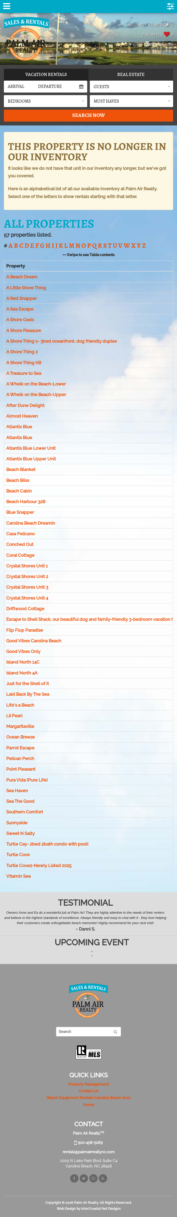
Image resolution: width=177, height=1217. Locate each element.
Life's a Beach (20, 705)
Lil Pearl (14, 715)
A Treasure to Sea (23, 373)
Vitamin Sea (18, 876)
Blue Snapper (20, 512)
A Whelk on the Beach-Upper (36, 394)
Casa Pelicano (20, 533)
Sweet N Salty (20, 833)
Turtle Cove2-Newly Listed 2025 (38, 865)
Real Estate (131, 74)
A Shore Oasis (20, 319)
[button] (131, 87)
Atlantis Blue (19, 426)
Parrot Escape (20, 747)
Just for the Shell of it (27, 683)
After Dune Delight (25, 405)
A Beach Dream (22, 276)
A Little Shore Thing (26, 287)
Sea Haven (17, 790)
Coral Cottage (20, 555)
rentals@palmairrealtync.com (89, 1152)
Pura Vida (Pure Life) (27, 780)
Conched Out (19, 544)
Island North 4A (22, 673)
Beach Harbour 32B (25, 501)
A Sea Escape (19, 309)
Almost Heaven (22, 416)
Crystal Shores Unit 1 (27, 565)
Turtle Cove (18, 854)
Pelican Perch (20, 758)
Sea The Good (20, 801)
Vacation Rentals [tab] (46, 74)
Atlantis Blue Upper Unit (31, 458)
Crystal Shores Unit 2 (27, 576)
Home (88, 1104)
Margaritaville (20, 726)
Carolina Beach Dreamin (30, 523)
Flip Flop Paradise (24, 630)
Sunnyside (16, 822)
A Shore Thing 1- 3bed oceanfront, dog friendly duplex (61, 341)
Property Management (88, 1084)
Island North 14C (23, 662)
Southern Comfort (24, 812)
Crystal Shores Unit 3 (27, 587)
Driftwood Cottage (25, 608)
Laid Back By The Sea (27, 694)
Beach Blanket (20, 469)
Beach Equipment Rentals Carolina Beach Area (88, 1097)
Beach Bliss (17, 480)
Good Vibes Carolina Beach (33, 640)
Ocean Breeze (20, 737)
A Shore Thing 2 (22, 351)
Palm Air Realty (26, 39)
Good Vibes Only (23, 651)
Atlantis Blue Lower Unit (31, 448)
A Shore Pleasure (23, 330)
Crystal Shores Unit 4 (27, 598)
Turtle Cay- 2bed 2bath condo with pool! (47, 844)
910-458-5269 (159, 44)
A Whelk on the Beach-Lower (36, 383)
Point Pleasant (20, 769)
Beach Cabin (19, 491)
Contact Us (88, 1091)
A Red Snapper (21, 298)
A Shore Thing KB (23, 362)
